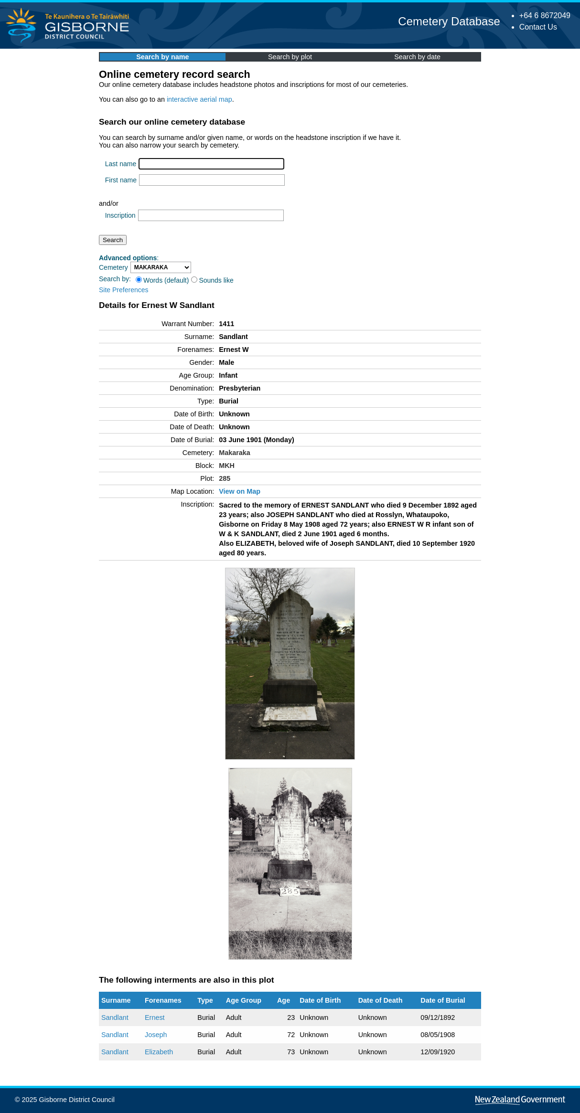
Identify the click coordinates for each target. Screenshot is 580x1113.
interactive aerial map (199, 99)
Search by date (417, 57)
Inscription (120, 215)
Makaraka (234, 452)
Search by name (162, 57)
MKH (227, 465)
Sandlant (115, 1017)
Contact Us (538, 27)
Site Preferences (124, 290)
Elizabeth (159, 1052)
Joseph (156, 1035)
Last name (120, 164)
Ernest (155, 1017)
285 (224, 478)
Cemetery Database (449, 21)
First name (121, 180)
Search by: (115, 279)
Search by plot (290, 57)
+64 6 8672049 (544, 15)
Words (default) (162, 280)
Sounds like (212, 280)
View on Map (239, 491)
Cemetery (113, 267)
